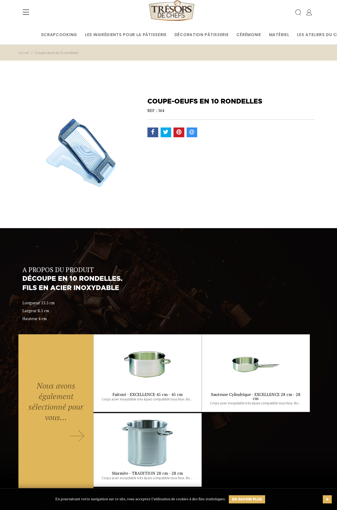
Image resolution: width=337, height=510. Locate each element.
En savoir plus (247, 499)
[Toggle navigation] (25, 14)
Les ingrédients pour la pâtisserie (126, 34)
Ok (155, 480)
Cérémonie (248, 34)
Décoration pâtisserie (202, 34)
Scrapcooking (59, 34)
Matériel (279, 34)
